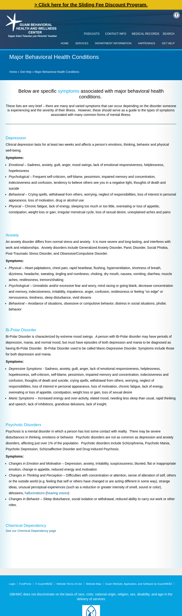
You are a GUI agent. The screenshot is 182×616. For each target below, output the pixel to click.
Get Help (168, 43)
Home (64, 43)
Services (81, 43)
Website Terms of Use (69, 583)
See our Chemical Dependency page (31, 531)
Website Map (93, 583)
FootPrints (25, 583)
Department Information (113, 43)
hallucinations (35, 493)
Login (12, 583)
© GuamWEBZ (44, 583)
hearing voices (57, 493)
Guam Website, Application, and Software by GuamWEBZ (138, 583)
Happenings (146, 43)
